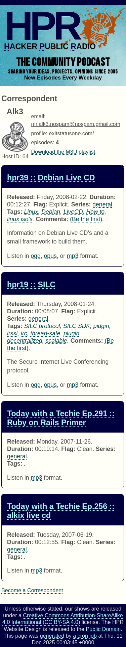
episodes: (42, 142)
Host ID (10, 156)
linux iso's (20, 219)
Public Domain (103, 629)
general (102, 204)
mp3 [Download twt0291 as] (36, 477)
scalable (56, 340)
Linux (31, 211)
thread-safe (45, 333)
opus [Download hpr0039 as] (50, 256)
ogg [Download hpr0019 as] (35, 384)
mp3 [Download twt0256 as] (36, 570)
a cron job (85, 636)
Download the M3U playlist (63, 152)
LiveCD (73, 211)
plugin (71, 333)
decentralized (24, 340)
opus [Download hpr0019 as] (50, 384)
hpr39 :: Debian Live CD (51, 177)
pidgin (101, 326)
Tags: (15, 211)
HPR (41, 25)
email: (38, 116)
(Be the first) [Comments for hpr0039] (86, 219)
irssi (12, 333)
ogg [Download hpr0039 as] (35, 256)
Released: (21, 197)
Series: (81, 204)
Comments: (52, 219)
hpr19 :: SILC (31, 284)
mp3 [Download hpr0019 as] (72, 384)
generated (52, 636)
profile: (39, 133)
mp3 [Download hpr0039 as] (72, 256)
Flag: (40, 204)
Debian (50, 211)
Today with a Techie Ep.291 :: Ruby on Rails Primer (61, 418)
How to (95, 211)
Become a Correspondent (32, 590)
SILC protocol (42, 326)
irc (24, 333)
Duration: (102, 197)
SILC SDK (76, 326)
